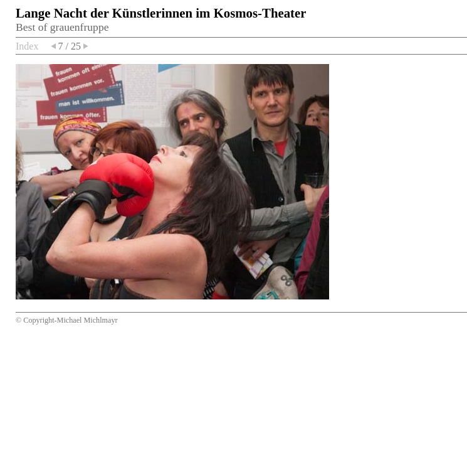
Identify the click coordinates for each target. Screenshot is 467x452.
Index (27, 46)
